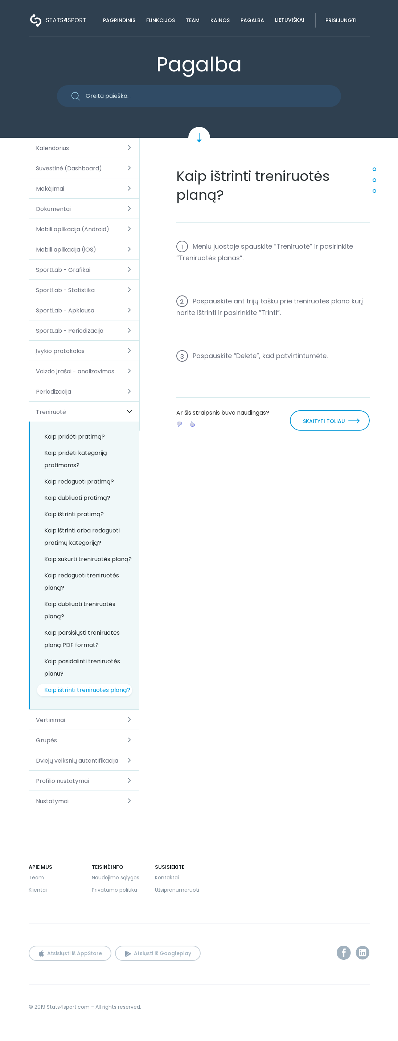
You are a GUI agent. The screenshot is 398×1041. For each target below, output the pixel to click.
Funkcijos (160, 20)
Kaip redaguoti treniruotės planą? (81, 581)
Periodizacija (53, 391)
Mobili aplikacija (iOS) (66, 249)
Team (193, 20)
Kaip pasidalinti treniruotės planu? (82, 667)
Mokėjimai (50, 188)
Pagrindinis (119, 20)
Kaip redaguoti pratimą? (79, 481)
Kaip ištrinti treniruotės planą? (87, 690)
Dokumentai (53, 209)
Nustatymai (52, 801)
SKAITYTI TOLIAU (324, 421)
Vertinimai (50, 720)
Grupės (46, 740)
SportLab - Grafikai (63, 270)
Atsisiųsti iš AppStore (74, 953)
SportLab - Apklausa (65, 310)
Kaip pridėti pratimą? (74, 436)
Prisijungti (341, 20)
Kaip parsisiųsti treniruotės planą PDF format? (82, 639)
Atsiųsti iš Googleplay (162, 953)
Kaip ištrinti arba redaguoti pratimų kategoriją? (82, 536)
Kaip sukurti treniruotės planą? (88, 559)
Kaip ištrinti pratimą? (74, 514)
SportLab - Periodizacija (69, 331)
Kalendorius (52, 148)
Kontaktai (167, 877)
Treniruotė (51, 412)
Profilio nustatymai (62, 781)
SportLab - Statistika (65, 290)
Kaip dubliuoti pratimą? (77, 498)
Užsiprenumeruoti (177, 889)
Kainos (220, 20)
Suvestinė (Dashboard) (69, 168)
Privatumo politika (114, 889)
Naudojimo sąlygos (115, 877)
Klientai (38, 889)
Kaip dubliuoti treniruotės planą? (79, 610)
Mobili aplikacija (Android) (72, 229)
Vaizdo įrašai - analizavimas (75, 371)
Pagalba (252, 20)
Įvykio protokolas (60, 351)
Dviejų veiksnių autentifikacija (77, 760)
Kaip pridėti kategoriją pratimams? (75, 459)
